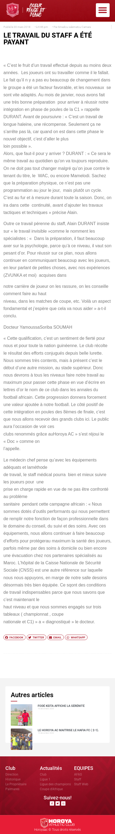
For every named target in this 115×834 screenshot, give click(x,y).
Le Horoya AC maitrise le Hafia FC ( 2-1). (68, 730)
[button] (103, 10)
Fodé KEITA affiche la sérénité (61, 706)
